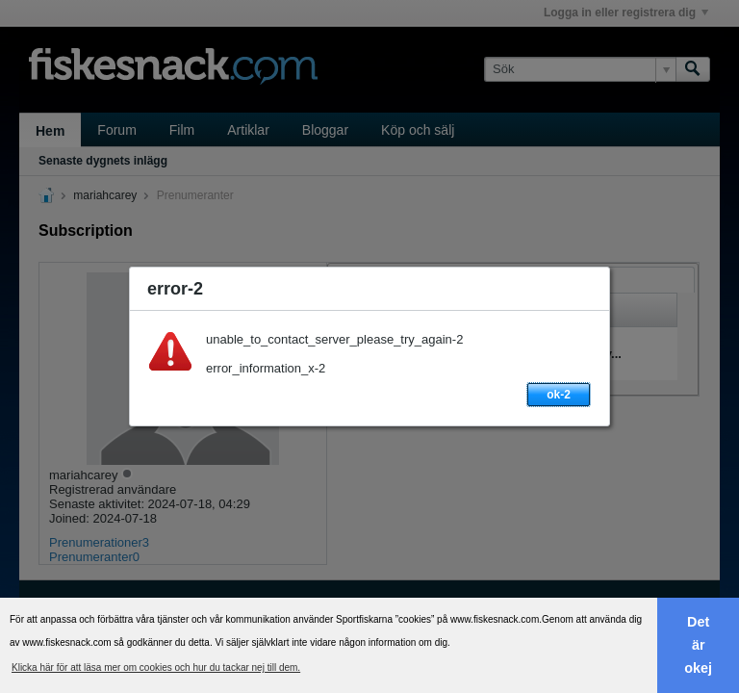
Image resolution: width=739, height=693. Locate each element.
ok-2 (559, 394)
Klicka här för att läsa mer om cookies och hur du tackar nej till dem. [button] (156, 667)
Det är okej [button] (698, 645)
